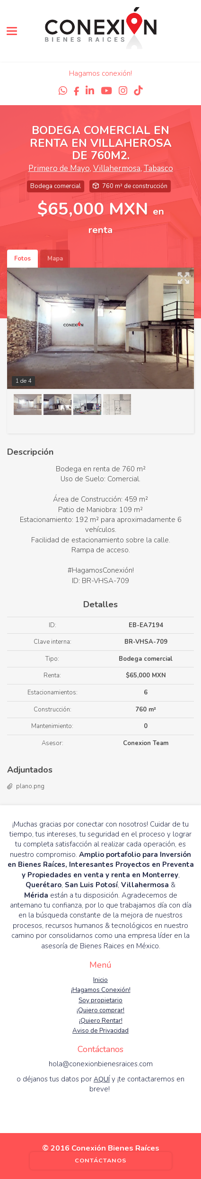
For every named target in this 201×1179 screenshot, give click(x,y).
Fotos (22, 258)
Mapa (55, 258)
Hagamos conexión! (100, 73)
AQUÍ (102, 1079)
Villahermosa (116, 168)
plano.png (30, 786)
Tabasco (158, 168)
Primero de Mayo (59, 168)
